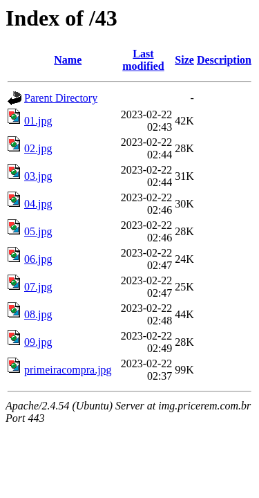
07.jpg (38, 287)
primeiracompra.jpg (68, 370)
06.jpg (38, 259)
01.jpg (38, 121)
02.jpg (38, 148)
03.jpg (38, 176)
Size (184, 60)
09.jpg (38, 342)
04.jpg (38, 204)
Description (224, 60)
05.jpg (38, 231)
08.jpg (38, 314)
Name (67, 60)
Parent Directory (60, 98)
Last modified (143, 60)
